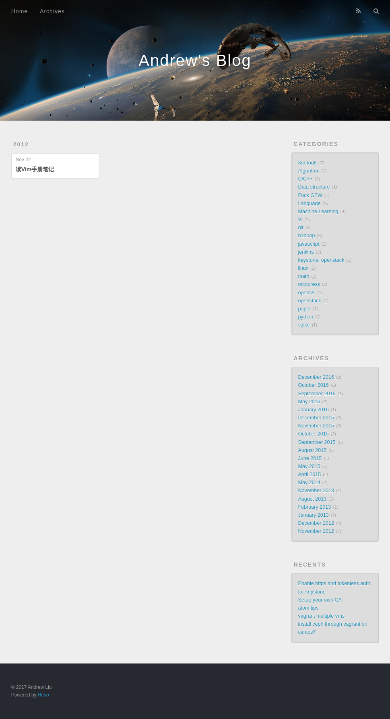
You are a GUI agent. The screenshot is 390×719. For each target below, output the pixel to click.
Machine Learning (318, 211)
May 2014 (309, 482)
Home (19, 11)
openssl (306, 293)
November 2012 (316, 531)
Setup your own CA (320, 600)
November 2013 (316, 490)
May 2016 (309, 402)
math (303, 276)
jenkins (306, 252)
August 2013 (312, 499)
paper (304, 309)
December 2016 (316, 377)
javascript (308, 244)
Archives (52, 11)
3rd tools (307, 163)
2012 (21, 144)
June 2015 (310, 458)
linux (303, 268)
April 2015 (309, 474)
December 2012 (316, 523)
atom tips (308, 608)
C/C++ (305, 179)
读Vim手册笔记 (35, 169)
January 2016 (313, 410)
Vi (300, 219)
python (305, 317)
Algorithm (308, 171)
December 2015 (316, 418)
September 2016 (316, 393)
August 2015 (312, 450)
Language (309, 203)
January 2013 (313, 515)
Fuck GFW (310, 195)
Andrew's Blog (194, 60)
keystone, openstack (321, 260)
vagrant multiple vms (321, 616)
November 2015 (316, 426)
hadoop (306, 235)
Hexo (43, 695)
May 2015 (309, 466)
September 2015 (316, 442)
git (300, 227)
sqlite (304, 325)
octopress (309, 284)
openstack (309, 301)
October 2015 (313, 434)
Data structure (314, 187)
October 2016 (313, 385)
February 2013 (314, 507)
